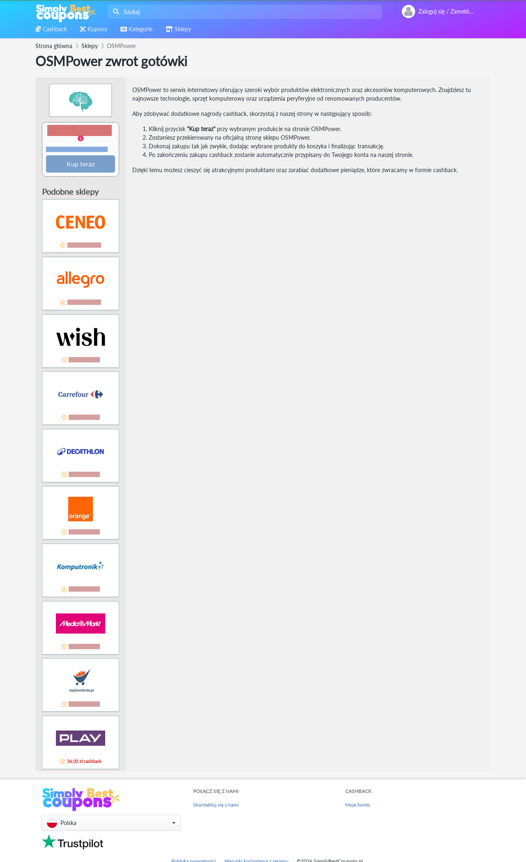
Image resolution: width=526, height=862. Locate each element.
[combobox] (243, 11)
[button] (80, 139)
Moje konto (357, 805)
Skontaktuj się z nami (216, 805)
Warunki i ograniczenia (77, 149)
